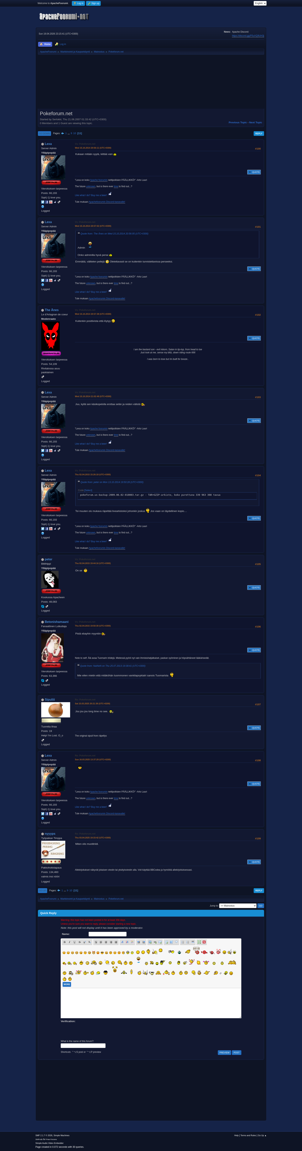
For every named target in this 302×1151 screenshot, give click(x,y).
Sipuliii (50, 699)
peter (48, 559)
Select (88, 490)
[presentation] (90, 1030)
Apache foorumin (98, 180)
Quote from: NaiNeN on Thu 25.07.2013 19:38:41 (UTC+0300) (112, 666)
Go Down (44, 133)
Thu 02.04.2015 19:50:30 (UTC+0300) (93, 626)
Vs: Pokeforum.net (85, 144)
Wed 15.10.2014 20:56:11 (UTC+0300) (93, 148)
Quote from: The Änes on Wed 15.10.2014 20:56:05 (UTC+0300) (114, 233)
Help (236, 1135)
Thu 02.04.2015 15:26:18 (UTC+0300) (93, 474)
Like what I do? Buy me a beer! (93, 195)
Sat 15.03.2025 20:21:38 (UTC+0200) (92, 703)
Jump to (214, 905)
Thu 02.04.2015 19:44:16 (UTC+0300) (93, 563)
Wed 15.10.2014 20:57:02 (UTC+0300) (93, 226)
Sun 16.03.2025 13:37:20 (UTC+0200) (93, 759)
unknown (90, 186)
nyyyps (50, 833)
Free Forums (51, 1139)
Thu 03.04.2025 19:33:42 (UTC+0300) (93, 837)
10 (74, 133)
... (69, 133)
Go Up (42, 890)
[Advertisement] (151, 83)
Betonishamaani (56, 621)
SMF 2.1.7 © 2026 (43, 1135)
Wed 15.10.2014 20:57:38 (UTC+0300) (93, 314)
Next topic (255, 122)
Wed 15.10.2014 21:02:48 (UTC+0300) (93, 396)
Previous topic (238, 122)
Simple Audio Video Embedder (49, 1143)
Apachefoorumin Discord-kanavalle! (107, 201)
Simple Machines (61, 1135)
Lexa (48, 143)
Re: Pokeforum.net (85, 699)
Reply (258, 133)
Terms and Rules (248, 1135)
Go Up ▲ (262, 1135)
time (116, 186)
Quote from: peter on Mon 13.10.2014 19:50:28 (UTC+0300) (112, 482)
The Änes (52, 310)
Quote (254, 172)
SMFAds (39, 1139)
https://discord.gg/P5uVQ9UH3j (248, 35)
